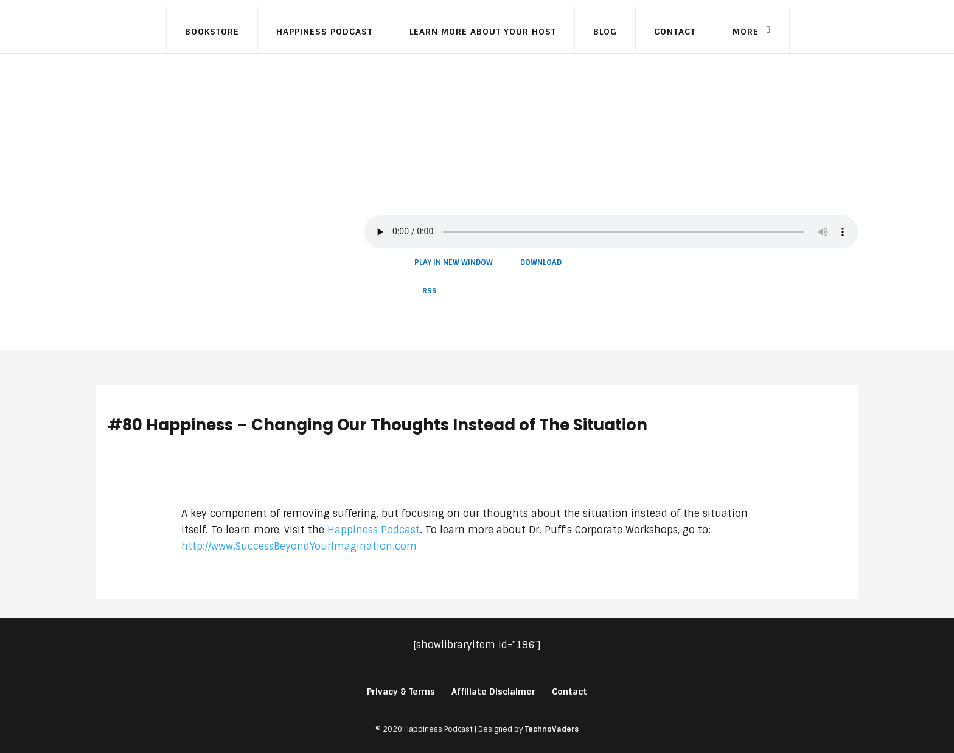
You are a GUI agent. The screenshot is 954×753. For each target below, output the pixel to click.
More (746, 31)
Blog (605, 31)
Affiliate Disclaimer (493, 691)
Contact (674, 31)
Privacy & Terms (401, 691)
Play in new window (453, 262)
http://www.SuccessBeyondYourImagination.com (299, 546)
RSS (429, 291)
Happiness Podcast (324, 31)
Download (541, 262)
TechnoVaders (552, 729)
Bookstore (212, 31)
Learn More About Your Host (482, 31)
